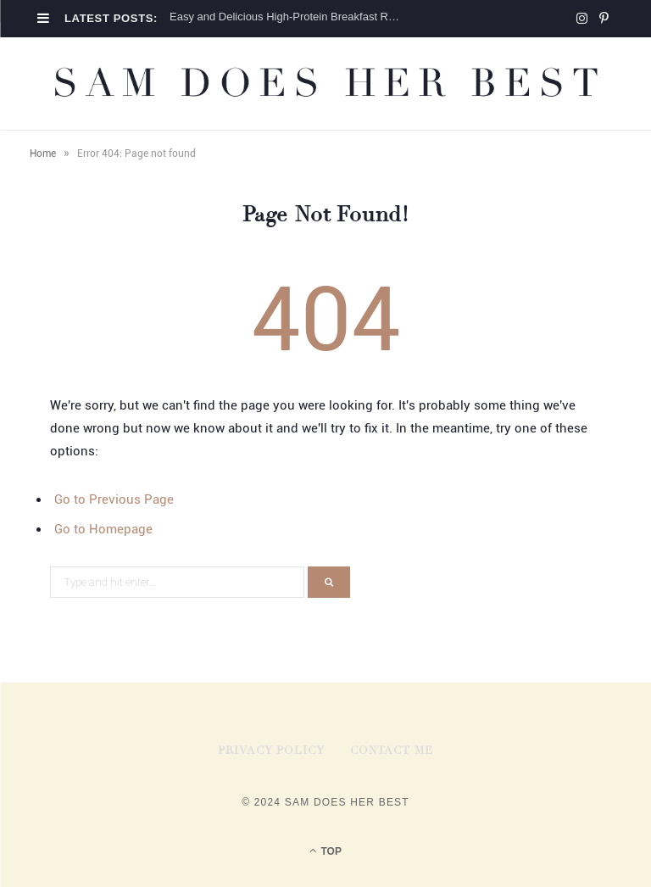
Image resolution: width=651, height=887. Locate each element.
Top (325, 850)
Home (43, 153)
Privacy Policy (271, 751)
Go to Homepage (103, 529)
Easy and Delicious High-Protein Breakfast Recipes (290, 16)
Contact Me (391, 751)
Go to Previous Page (114, 499)
